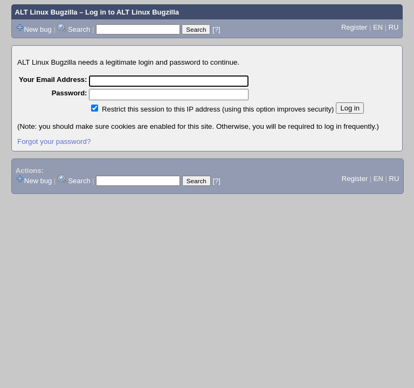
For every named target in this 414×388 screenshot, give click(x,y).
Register (354, 27)
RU (394, 27)
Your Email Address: (53, 79)
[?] (216, 29)
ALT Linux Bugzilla (46, 12)
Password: (69, 93)
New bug (38, 29)
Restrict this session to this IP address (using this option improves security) (218, 109)
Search (79, 29)
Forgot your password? (54, 141)
